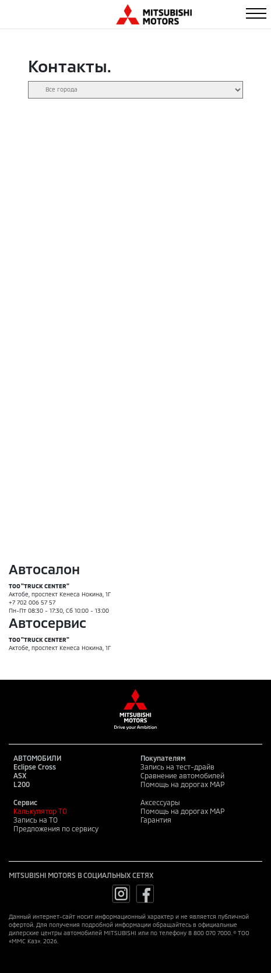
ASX (19, 775)
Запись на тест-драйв (177, 767)
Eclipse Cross (34, 767)
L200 (21, 784)
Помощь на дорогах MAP (182, 784)
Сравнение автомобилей (182, 775)
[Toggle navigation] (256, 13)
